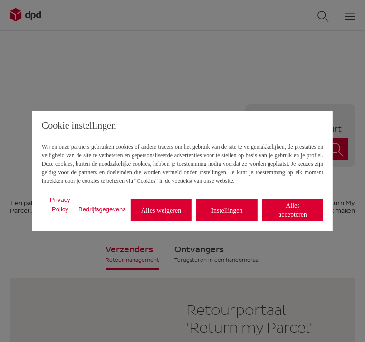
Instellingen (226, 210)
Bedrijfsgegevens (102, 209)
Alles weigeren (161, 210)
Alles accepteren (293, 210)
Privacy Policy (60, 204)
